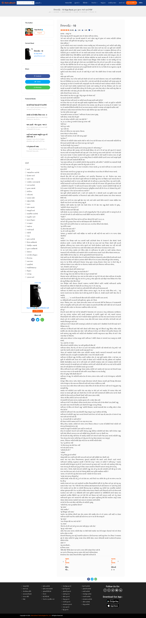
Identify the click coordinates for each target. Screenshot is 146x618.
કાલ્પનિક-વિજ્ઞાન (32, 255)
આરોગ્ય (29, 226)
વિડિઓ (86, 3)
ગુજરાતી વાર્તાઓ (86, 588)
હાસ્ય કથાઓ (31, 188)
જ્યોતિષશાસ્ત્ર (31, 268)
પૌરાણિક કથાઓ (32, 245)
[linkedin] (120, 590)
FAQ (24, 599)
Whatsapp (37, 87)
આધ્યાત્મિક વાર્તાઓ (33, 172)
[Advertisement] (37, 338)
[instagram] (109, 590)
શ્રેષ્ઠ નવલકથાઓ (48, 588)
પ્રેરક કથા (30, 179)
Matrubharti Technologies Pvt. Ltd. (41, 615)
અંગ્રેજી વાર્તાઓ (86, 594)
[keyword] (25, 2)
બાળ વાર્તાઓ (31, 185)
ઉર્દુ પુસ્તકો (65, 609)
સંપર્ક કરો (121, 3)
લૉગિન (141, 3)
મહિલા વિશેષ (31, 201)
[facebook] (105, 590)
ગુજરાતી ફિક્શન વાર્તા (39, 56)
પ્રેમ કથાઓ (30, 207)
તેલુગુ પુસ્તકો (66, 599)
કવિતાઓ (30, 195)
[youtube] (116, 590)
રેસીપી (29, 233)
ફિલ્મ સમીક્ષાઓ (32, 242)
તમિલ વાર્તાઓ (86, 602)
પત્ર (28, 236)
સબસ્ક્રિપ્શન (112, 3)
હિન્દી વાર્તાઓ (86, 586)
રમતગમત (30, 261)
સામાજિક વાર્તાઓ (32, 214)
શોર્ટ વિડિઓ (46, 596)
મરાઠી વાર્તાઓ (86, 591)
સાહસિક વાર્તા (31, 217)
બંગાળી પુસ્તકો (66, 602)
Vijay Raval (38, 30)
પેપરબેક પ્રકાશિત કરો (48, 599)
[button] (32, 2)
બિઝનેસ (29, 258)
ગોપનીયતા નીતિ (27, 591)
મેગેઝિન (29, 191)
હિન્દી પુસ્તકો (66, 588)
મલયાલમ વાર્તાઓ (87, 599)
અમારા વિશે (68, 3)
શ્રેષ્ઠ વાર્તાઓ (46, 586)
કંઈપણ (29, 274)
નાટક (28, 204)
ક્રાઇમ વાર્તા (30, 277)
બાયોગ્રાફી (30, 229)
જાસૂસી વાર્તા (31, 210)
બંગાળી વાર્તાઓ (86, 596)
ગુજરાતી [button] (38, 3)
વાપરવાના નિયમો (27, 594)
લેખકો (44, 594)
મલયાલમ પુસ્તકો (67, 604)
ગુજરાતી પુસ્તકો (67, 591)
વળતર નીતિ (26, 596)
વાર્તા (28, 169)
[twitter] (112, 590)
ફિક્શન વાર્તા (31, 176)
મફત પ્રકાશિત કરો (132, 3)
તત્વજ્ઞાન (29, 223)
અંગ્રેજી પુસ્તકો (67, 586)
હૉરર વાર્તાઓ (31, 239)
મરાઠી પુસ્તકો (66, 594)
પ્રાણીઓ (30, 264)
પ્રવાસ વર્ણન (31, 198)
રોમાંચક (29, 252)
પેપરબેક (94, 3)
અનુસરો (39, 33)
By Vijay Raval (38, 53)
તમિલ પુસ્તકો (66, 596)
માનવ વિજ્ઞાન (31, 220)
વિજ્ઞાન (29, 271)
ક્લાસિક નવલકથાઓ (33, 182)
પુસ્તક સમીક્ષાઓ (32, 249)
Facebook (37, 76)
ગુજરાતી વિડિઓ (47, 591)
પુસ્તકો (77, 3)
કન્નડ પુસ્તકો (66, 607)
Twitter (38, 81)
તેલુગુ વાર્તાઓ (85, 604)
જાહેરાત (103, 3)
